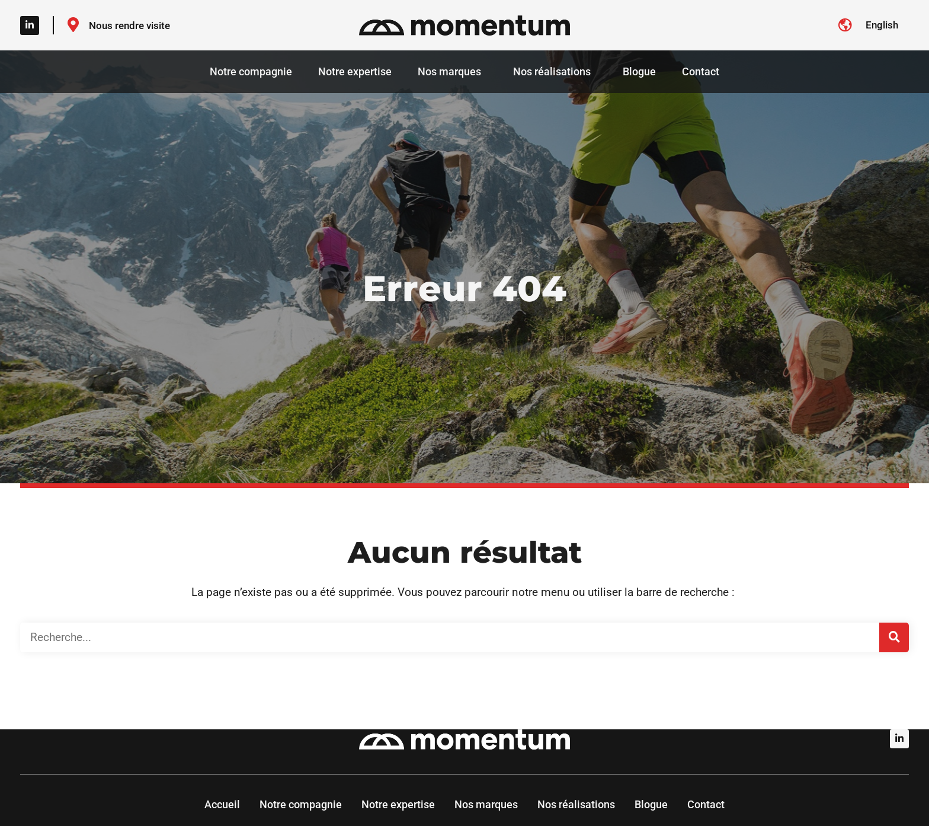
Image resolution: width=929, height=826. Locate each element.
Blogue (639, 71)
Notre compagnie (251, 71)
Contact (700, 71)
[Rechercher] (894, 637)
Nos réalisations (555, 71)
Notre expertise (355, 71)
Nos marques (452, 71)
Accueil (222, 804)
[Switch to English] (882, 25)
